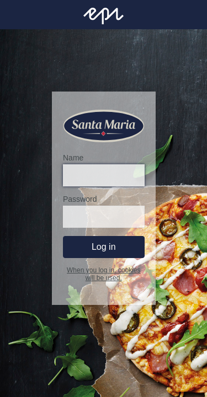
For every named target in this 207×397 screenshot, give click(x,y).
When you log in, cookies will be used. (103, 274)
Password (80, 199)
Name (73, 158)
